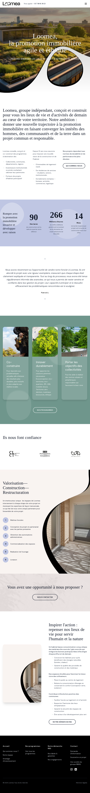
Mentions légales (81, 783)
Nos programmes (32, 746)
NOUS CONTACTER (45, 597)
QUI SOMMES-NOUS (74, 166)
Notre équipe (8, 755)
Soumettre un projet (78, 757)
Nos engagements (55, 760)
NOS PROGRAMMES (45, 410)
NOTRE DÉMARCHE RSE (62, 722)
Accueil (6, 746)
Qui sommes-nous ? (11, 751)
